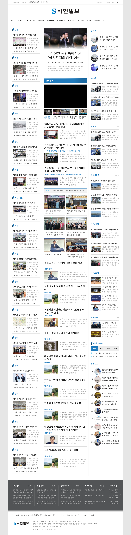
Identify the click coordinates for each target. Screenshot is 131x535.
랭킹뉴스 (94, 364)
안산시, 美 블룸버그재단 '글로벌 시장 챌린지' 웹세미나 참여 (26, 471)
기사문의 (105, 2)
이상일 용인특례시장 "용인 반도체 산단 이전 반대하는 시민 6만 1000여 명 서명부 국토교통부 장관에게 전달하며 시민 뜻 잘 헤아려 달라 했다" (68, 192)
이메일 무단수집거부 (72, 515)
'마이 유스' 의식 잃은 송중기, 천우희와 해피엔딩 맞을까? (70, 497)
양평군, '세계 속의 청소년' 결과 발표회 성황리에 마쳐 (26, 443)
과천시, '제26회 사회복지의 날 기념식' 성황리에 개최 (26, 275)
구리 (16, 393)
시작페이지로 (16, 2)
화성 (16, 113)
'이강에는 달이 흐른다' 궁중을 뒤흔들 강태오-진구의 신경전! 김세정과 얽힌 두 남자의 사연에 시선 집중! (71, 491)
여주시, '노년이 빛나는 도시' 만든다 (24, 216)
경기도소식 (31, 20)
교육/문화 (40, 20)
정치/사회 (71, 20)
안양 (16, 281)
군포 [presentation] (101, 348)
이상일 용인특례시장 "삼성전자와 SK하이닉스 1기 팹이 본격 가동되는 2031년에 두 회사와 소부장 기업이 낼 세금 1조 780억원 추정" (26, 48)
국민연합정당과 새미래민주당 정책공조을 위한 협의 (95, 502)
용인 (16, 29)
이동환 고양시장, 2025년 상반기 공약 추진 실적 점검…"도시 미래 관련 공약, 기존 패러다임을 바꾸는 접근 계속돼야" (106, 356)
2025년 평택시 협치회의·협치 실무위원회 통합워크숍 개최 (26, 387)
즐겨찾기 (24, 2)
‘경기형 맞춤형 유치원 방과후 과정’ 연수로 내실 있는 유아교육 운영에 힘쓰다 (23, 491)
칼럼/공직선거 (99, 20)
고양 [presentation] (94, 348)
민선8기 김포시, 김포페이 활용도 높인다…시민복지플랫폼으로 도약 (106, 353)
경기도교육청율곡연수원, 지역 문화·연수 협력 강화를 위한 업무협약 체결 (23, 497)
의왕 (16, 225)
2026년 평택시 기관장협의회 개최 (24, 384)
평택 (16, 365)
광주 (16, 141)
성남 (16, 57)
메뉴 (12, 20)
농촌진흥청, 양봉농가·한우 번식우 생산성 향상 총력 (46, 491)
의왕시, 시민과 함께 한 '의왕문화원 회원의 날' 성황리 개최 (26, 247)
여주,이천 (18, 197)
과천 (16, 253)
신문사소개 (15, 515)
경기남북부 (97, 343)
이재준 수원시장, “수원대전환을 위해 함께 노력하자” (26, 107)
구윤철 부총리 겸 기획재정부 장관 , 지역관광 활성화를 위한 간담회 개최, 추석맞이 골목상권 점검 (47, 497)
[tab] (94, 348)
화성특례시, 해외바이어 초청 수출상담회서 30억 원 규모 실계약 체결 (26, 135)
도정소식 (94, 77)
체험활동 (80, 20)
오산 (16, 309)
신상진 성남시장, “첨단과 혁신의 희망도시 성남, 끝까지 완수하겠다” (26, 79)
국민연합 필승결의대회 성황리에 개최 (95, 491)
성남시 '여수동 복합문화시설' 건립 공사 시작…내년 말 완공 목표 (26, 76)
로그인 (117, 2)
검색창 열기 (117, 20)
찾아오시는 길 (25, 515)
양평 (16, 421)
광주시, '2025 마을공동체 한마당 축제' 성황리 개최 (26, 163)
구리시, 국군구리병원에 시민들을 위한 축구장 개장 (26, 415)
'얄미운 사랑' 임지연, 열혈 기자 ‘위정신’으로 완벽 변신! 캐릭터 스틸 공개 (71, 503)
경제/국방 (50, 20)
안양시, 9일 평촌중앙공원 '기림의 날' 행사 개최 (26, 300)
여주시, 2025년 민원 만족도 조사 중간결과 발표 (26, 219)
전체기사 (21, 20)
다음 (121, 495)
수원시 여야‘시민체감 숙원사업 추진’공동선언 (26, 104)
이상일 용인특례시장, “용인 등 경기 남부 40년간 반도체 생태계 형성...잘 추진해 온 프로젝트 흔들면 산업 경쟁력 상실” (26, 51)
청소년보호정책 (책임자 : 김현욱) (54, 515)
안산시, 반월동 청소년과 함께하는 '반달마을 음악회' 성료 (26, 468)
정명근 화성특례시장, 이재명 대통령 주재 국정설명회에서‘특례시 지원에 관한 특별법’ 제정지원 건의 (26, 132)
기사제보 (99, 2)
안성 (16, 337)
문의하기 (91, 515)
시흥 (16, 449)
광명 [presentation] (115, 348)
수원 (16, 85)
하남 (16, 169)
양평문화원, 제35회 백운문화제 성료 (25, 440)
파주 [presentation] (108, 348)
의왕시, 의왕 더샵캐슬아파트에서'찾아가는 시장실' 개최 (26, 244)
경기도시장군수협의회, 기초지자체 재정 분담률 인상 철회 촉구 (26, 160)
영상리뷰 (49, 81)
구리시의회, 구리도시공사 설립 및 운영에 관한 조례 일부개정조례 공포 (26, 412)
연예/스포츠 (61, 20)
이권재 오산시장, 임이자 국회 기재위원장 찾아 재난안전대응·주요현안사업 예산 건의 (26, 328)
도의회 (93, 126)
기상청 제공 (45, 3)
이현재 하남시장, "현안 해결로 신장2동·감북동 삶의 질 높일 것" (26, 191)
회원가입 (111, 2)
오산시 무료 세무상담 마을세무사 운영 (25, 331)
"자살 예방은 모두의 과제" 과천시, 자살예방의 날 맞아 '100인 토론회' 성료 (26, 272)
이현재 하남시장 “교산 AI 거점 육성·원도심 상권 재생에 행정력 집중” (26, 188)
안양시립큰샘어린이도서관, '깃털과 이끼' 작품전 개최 (26, 303)
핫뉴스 (88, 20)
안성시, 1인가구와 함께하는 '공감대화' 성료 (26, 359)
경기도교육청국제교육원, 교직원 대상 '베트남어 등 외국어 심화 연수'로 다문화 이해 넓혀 (23, 503)
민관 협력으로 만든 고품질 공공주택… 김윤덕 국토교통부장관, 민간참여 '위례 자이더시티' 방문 (47, 503)
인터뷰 (93, 30)
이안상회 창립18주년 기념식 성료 (94, 496)
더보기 (30, 486)
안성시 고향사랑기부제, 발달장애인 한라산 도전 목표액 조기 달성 (26, 356)
